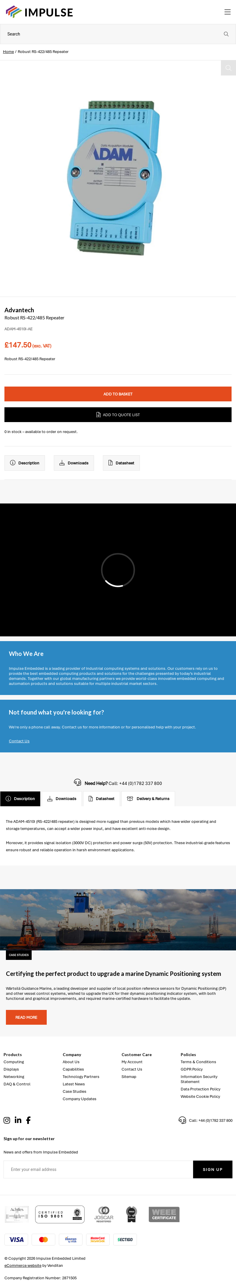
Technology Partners (81, 1076)
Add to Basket (118, 394)
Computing (14, 1061)
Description (24, 463)
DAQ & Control (17, 1084)
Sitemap (129, 1076)
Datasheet (121, 463)
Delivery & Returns (148, 799)
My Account (132, 1061)
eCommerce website (22, 1265)
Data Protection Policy (200, 1089)
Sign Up (213, 1169)
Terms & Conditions (198, 1061)
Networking (14, 1076)
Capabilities (73, 1069)
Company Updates (79, 1098)
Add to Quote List (118, 414)
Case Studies (74, 1091)
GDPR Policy (192, 1069)
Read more (26, 1017)
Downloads (73, 463)
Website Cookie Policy (200, 1096)
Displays (11, 1069)
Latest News (74, 1084)
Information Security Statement (199, 1079)
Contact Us (19, 741)
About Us (71, 1061)
